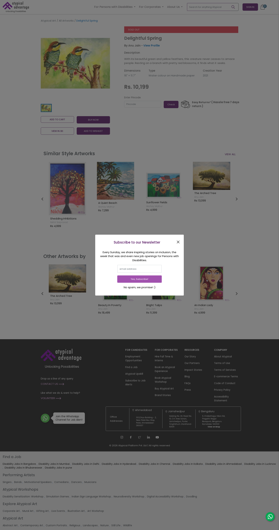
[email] (139, 269)
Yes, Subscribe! (139, 279)
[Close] (178, 242)
